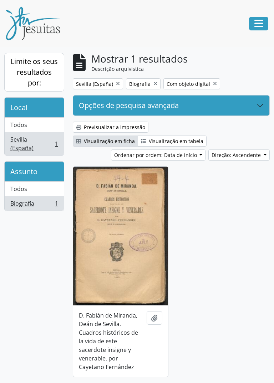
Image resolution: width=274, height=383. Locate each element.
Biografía (34, 205)
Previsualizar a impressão (110, 127)
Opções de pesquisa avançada (129, 105)
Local (18, 107)
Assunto (23, 171)
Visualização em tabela (172, 141)
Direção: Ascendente (237, 155)
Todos (18, 125)
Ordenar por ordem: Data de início (156, 155)
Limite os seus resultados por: (34, 72)
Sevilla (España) (34, 144)
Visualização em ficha (105, 141)
